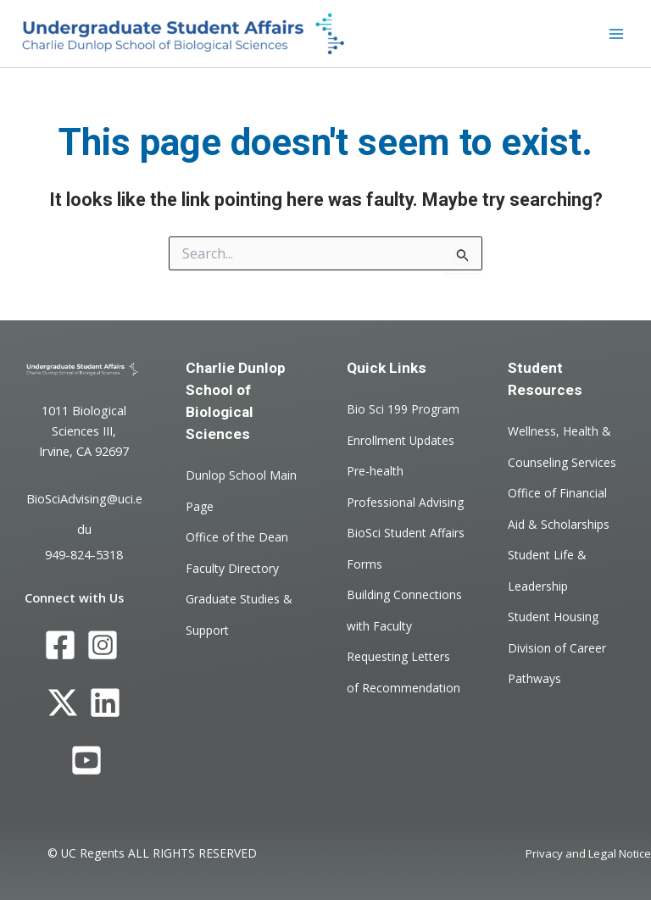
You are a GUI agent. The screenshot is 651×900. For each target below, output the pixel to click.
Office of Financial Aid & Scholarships (558, 508)
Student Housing (553, 616)
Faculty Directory (232, 567)
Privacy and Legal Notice (588, 853)
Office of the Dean (237, 537)
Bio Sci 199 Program (403, 409)
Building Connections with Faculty (404, 609)
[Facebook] (60, 646)
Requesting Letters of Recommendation (403, 671)
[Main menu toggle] (616, 34)
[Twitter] (63, 703)
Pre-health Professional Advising (405, 486)
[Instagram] (102, 646)
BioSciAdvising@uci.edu (84, 512)
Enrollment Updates (400, 439)
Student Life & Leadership (547, 570)
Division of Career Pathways (557, 662)
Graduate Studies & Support (239, 614)
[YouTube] (86, 761)
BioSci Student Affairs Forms (406, 548)
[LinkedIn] (105, 703)
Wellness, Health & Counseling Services (562, 446)
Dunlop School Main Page (241, 490)
